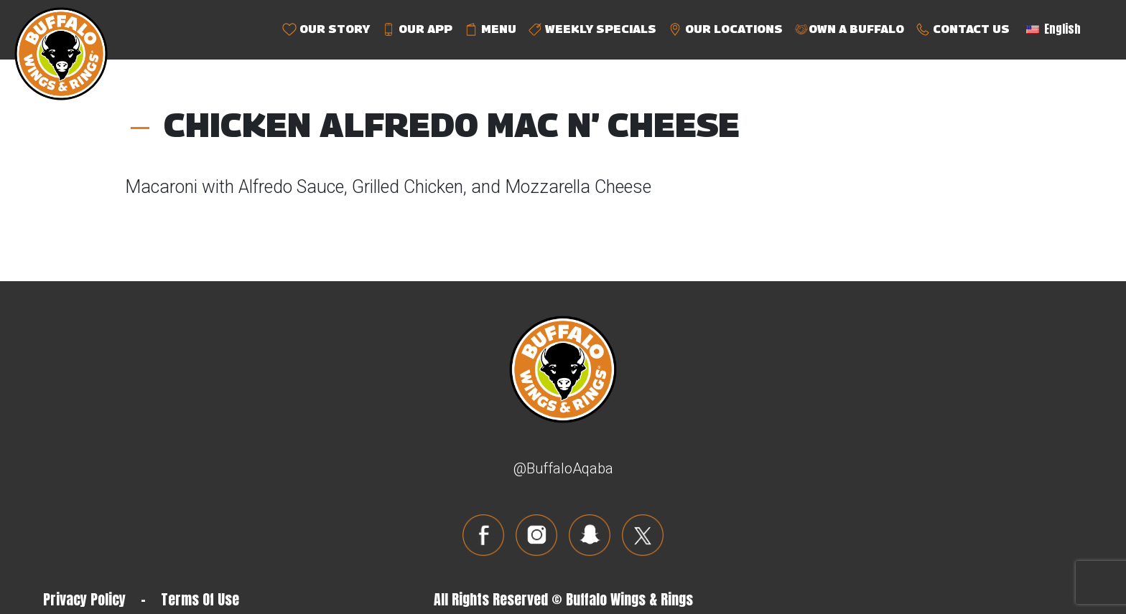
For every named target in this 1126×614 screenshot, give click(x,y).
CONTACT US (963, 29)
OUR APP (416, 29)
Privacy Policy (84, 599)
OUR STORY (326, 29)
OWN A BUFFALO (849, 29)
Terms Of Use (200, 599)
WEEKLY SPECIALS (592, 29)
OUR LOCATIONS (725, 29)
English (1053, 28)
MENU (490, 29)
